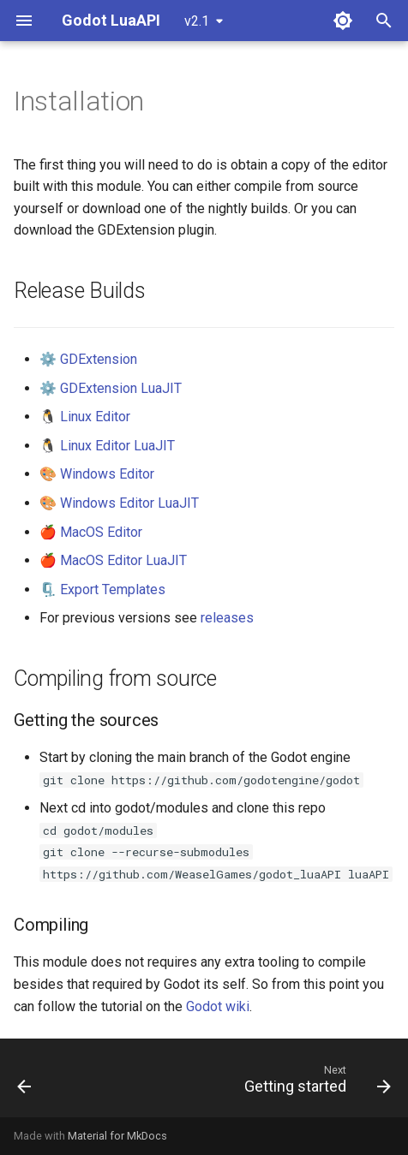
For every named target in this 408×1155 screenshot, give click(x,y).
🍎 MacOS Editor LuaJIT (113, 560)
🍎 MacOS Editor (90, 532)
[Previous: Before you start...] (24, 1083)
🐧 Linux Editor (84, 416)
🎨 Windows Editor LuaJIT (119, 503)
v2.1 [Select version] (196, 21)
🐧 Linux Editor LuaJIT (107, 446)
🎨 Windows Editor (96, 474)
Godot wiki (217, 1006)
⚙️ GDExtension (88, 359)
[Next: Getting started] (315, 1083)
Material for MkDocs (117, 1135)
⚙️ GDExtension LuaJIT (110, 388)
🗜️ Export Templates (102, 589)
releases (227, 618)
